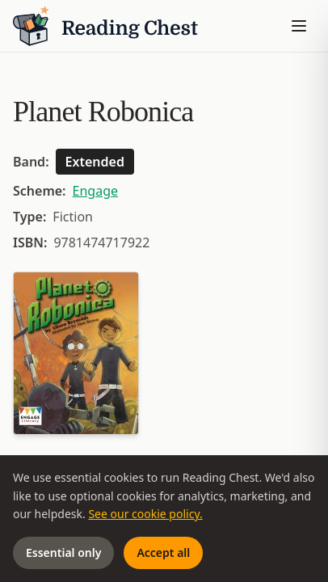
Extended (94, 162)
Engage (95, 191)
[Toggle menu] (299, 26)
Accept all (163, 552)
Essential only (63, 552)
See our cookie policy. (145, 513)
